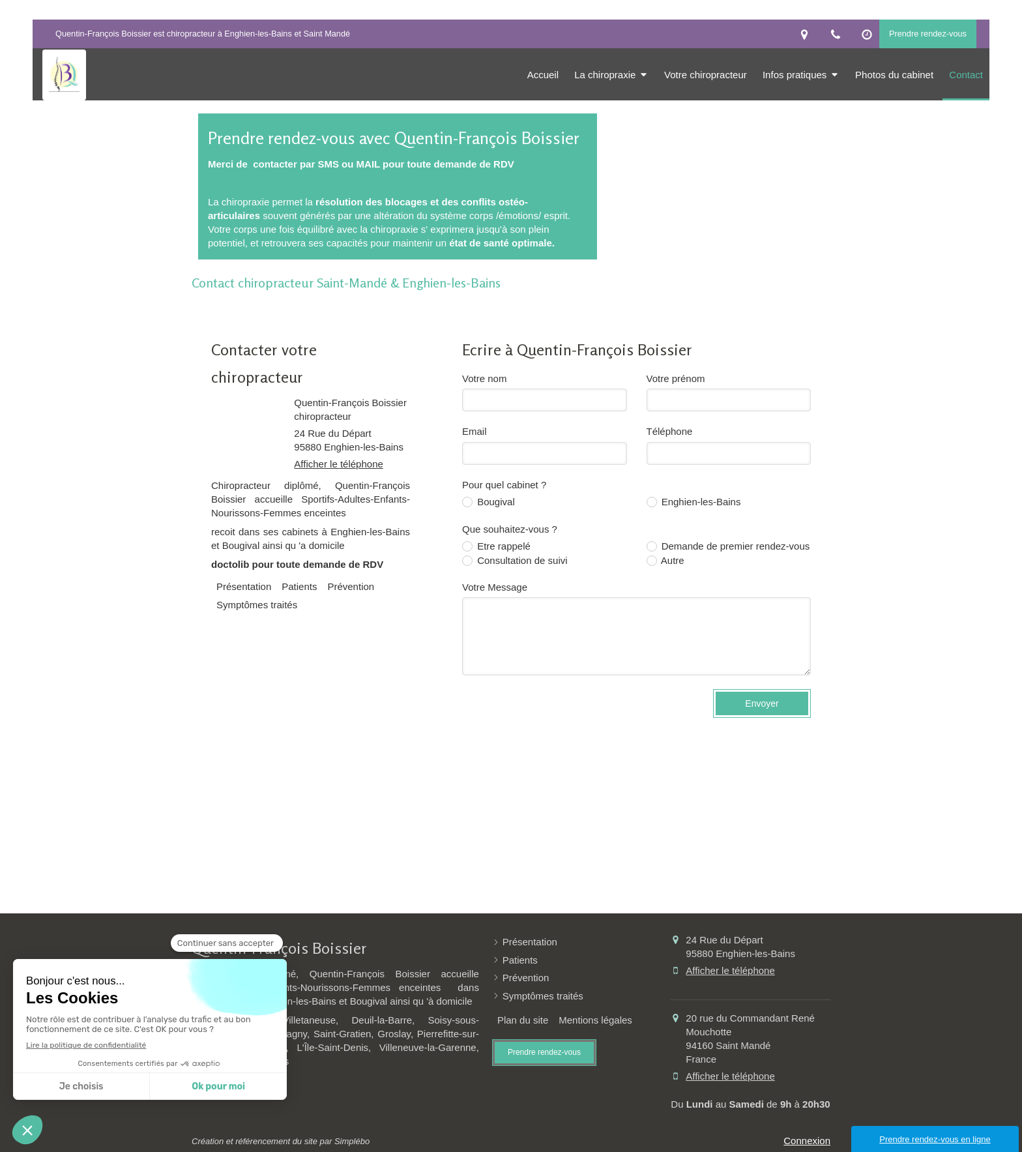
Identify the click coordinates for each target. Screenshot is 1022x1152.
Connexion (806, 1140)
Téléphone (670, 431)
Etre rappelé (502, 546)
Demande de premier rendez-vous (734, 546)
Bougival (494, 501)
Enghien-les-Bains (700, 501)
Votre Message (494, 587)
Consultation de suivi (521, 560)
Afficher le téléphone (338, 463)
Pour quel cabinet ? (504, 484)
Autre (671, 560)
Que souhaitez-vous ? (509, 529)
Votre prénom (676, 378)
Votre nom (484, 378)
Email (474, 431)
